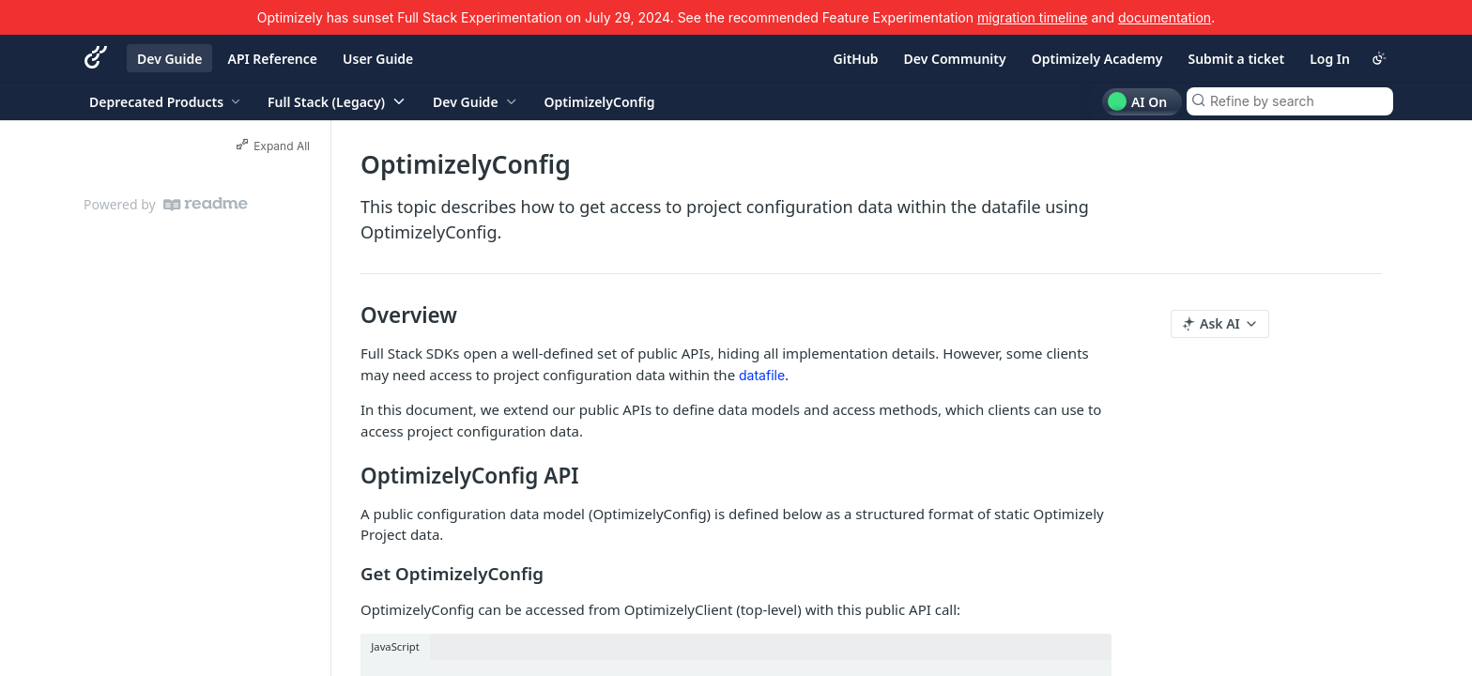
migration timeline (1032, 17)
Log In (1330, 59)
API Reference (272, 59)
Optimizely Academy (1097, 59)
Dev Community (955, 59)
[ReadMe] (205, 204)
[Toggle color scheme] (1379, 58)
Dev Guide (169, 59)
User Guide (378, 59)
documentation (1164, 17)
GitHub (856, 59)
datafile (762, 375)
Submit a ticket (1236, 59)
